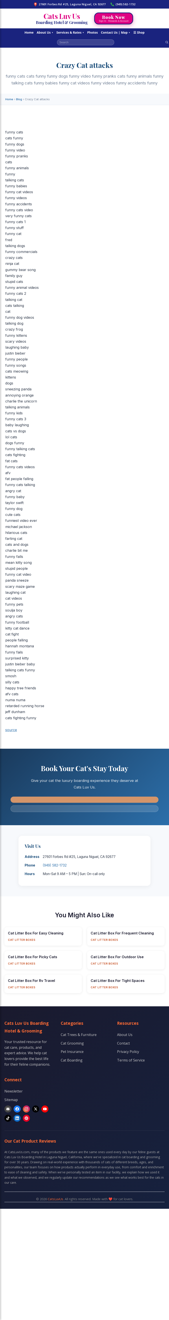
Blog (19, 99)
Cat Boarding (72, 1060)
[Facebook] (17, 1108)
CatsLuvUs (55, 1199)
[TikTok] (7, 1118)
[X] (35, 1108)
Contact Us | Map (115, 32)
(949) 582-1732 (123, 4)
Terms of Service (131, 1060)
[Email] (7, 1108)
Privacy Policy (128, 1051)
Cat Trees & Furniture (79, 1034)
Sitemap (11, 1099)
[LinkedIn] (17, 1118)
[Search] (167, 42)
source (11, 730)
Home (28, 32)
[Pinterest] (26, 1118)
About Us (45, 32)
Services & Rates (70, 32)
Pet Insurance (72, 1051)
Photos (92, 32)
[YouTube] (44, 1108)
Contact (123, 1043)
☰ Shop (139, 32)
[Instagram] (26, 1108)
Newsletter (13, 1091)
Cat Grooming (72, 1043)
